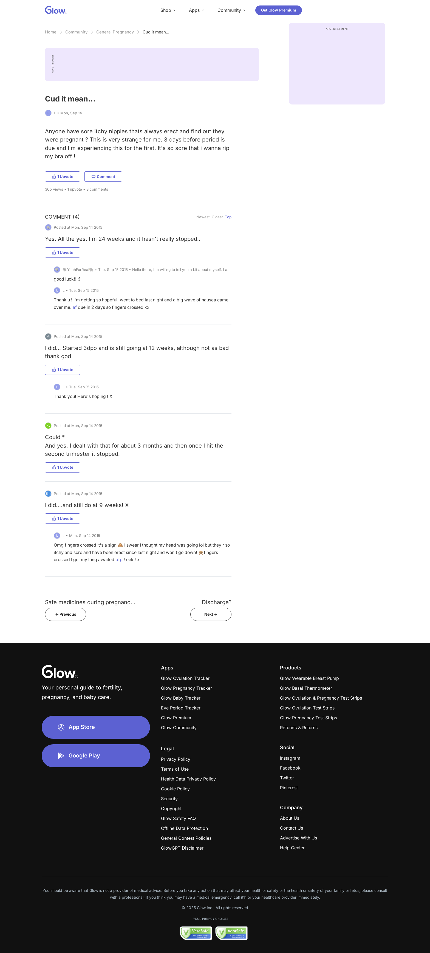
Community (76, 32)
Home (50, 32)
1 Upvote (62, 176)
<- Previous (65, 614)
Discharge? (216, 602)
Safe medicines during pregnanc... (90, 602)
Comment (103, 176)
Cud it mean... (156, 32)
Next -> (210, 614)
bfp (119, 559)
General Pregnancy (115, 32)
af (75, 307)
